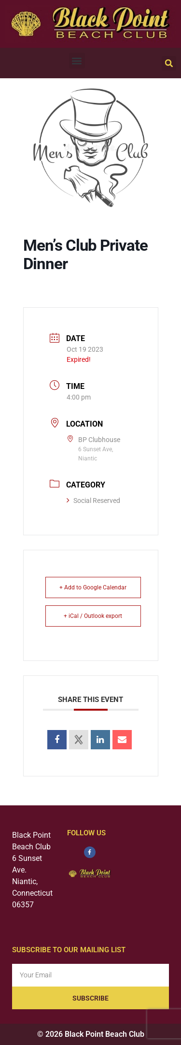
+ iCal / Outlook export (93, 616)
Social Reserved (93, 500)
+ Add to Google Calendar (92, 587)
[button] (77, 61)
